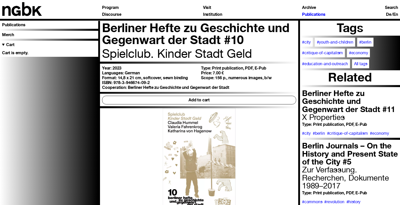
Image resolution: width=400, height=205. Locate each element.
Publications (314, 14)
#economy (358, 52)
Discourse (111, 14)
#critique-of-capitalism (322, 52)
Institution (212, 14)
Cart (10, 44)
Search (391, 8)
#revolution (334, 201)
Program (110, 8)
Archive (309, 8)
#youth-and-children (335, 42)
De (388, 14)
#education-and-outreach (325, 63)
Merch (8, 34)
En (395, 14)
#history (353, 201)
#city (306, 42)
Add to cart (199, 100)
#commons (312, 201)
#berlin (365, 42)
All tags (360, 63)
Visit (207, 8)
